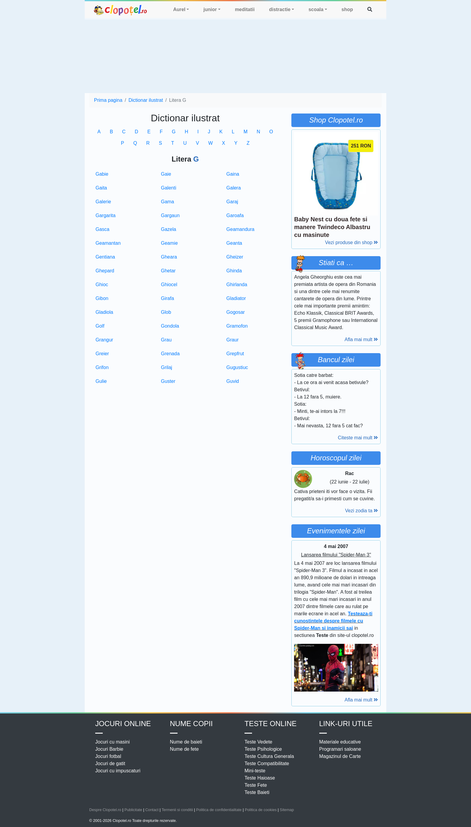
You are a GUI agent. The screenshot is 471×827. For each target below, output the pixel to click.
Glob (166, 312)
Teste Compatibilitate (267, 763)
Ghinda (234, 270)
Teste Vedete (258, 741)
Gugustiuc (237, 367)
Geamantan (108, 243)
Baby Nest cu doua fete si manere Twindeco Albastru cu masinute (332, 227)
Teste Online (270, 723)
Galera (233, 187)
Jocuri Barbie (109, 749)
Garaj (232, 201)
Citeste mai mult (358, 437)
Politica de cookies (261, 809)
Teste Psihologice (263, 749)
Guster (168, 381)
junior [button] (210, 9)
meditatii (245, 9)
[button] (370, 10)
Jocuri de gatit (110, 763)
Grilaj (166, 367)
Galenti (168, 187)
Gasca (102, 229)
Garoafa (235, 215)
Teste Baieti (257, 792)
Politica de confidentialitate (219, 809)
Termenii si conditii (177, 809)
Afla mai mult (361, 339)
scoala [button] (316, 9)
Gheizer (234, 256)
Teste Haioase (260, 777)
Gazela (168, 229)
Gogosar (235, 312)
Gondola (170, 326)
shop (347, 9)
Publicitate (133, 809)
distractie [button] (279, 9)
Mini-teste (255, 770)
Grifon (102, 367)
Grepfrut (235, 353)
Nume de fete (184, 749)
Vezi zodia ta (361, 510)
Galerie (103, 201)
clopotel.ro (120, 9)
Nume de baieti (186, 741)
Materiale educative (340, 741)
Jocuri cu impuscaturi (117, 770)
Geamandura (240, 229)
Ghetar (168, 270)
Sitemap (287, 809)
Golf (100, 326)
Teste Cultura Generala (269, 756)
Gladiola (104, 312)
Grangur (104, 339)
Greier (102, 353)
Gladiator (236, 298)
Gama (167, 201)
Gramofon (237, 326)
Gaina (232, 174)
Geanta (234, 243)
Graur (232, 339)
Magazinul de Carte (340, 756)
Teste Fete (256, 785)
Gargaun (170, 215)
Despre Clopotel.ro (105, 809)
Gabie (102, 174)
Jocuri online (123, 723)
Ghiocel (169, 284)
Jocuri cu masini (112, 741)
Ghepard (105, 270)
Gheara (169, 256)
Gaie (166, 174)
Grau (166, 339)
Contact (152, 809)
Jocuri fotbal (108, 756)
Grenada (170, 353)
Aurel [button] (179, 9)
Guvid (232, 381)
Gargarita (106, 215)
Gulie (101, 381)
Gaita (101, 187)
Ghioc (102, 284)
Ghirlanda (236, 284)
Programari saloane (340, 749)
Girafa (167, 298)
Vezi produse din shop (351, 242)
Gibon (102, 298)
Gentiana (105, 256)
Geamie (169, 243)
